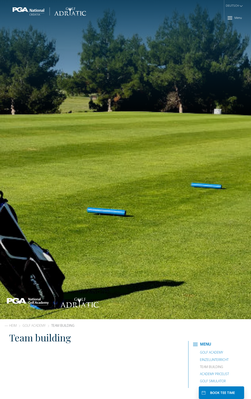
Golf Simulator (213, 381)
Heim (13, 325)
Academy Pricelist (214, 374)
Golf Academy (34, 325)
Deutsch (234, 5)
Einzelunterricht (214, 359)
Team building (211, 367)
